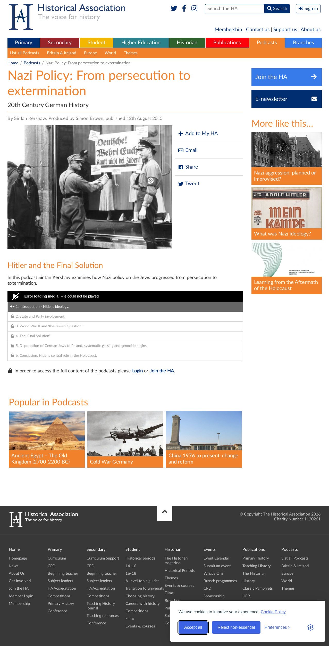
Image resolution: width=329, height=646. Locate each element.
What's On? (213, 573)
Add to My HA (198, 133)
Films (129, 619)
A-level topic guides (142, 581)
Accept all (193, 627)
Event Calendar (216, 558)
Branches (303, 42)
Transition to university (144, 588)
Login (137, 371)
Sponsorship (214, 596)
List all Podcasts (24, 53)
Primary (23, 42)
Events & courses (140, 626)
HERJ (246, 596)
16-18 (130, 573)
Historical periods (140, 558)
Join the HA (162, 371)
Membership (228, 29)
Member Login (21, 596)
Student (96, 42)
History (248, 581)
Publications (227, 42)
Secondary (60, 42)
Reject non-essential (236, 627)
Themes (131, 53)
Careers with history (142, 604)
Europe (90, 53)
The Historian (253, 573)
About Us (17, 573)
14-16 (130, 566)
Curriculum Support (103, 558)
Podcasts (267, 42)
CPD (51, 566)
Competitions (59, 596)
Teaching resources (103, 616)
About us (310, 29)
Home (12, 63)
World (110, 53)
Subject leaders (60, 581)
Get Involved (20, 581)
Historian (187, 42)
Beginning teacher (63, 573)
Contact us (257, 29)
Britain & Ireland (61, 53)
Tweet (188, 184)
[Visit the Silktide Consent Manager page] (310, 627)
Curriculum (57, 558)
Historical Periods (180, 571)
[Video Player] (125, 296)
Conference (57, 611)
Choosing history (140, 596)
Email (188, 150)
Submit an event (217, 566)
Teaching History (256, 566)
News (14, 566)
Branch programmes (220, 581)
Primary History (61, 604)
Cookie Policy (273, 612)
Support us (285, 29)
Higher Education (141, 42)
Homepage (18, 558)
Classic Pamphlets (257, 588)
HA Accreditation (62, 588)
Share (188, 167)
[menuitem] (23, 43)
